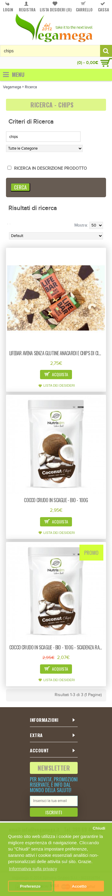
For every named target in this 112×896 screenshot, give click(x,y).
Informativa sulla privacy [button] (33, 868)
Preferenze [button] (30, 886)
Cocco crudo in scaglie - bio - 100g (56, 500)
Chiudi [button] (99, 828)
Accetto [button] (79, 886)
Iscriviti (53, 812)
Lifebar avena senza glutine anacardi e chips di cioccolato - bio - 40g (57, 353)
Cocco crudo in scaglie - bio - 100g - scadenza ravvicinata (57, 647)
